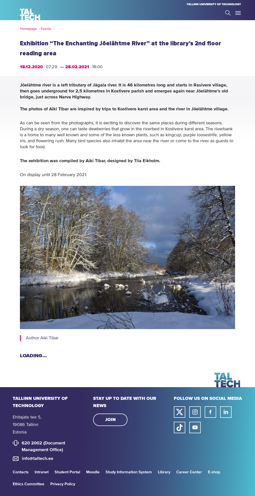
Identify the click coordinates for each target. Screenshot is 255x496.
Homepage (28, 29)
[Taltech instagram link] (195, 412)
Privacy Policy (62, 484)
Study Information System (129, 472)
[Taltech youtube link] (195, 427)
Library (164, 472)
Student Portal (67, 472)
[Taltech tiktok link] (179, 427)
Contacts (21, 472)
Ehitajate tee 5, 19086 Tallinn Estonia (27, 424)
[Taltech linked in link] (226, 412)
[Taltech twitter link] (179, 412)
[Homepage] (30, 14)
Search (228, 13)
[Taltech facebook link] (210, 412)
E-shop (214, 472)
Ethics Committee (28, 484)
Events (46, 29)
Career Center (189, 472)
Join (110, 420)
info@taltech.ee (37, 458)
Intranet (42, 472)
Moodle (93, 472)
